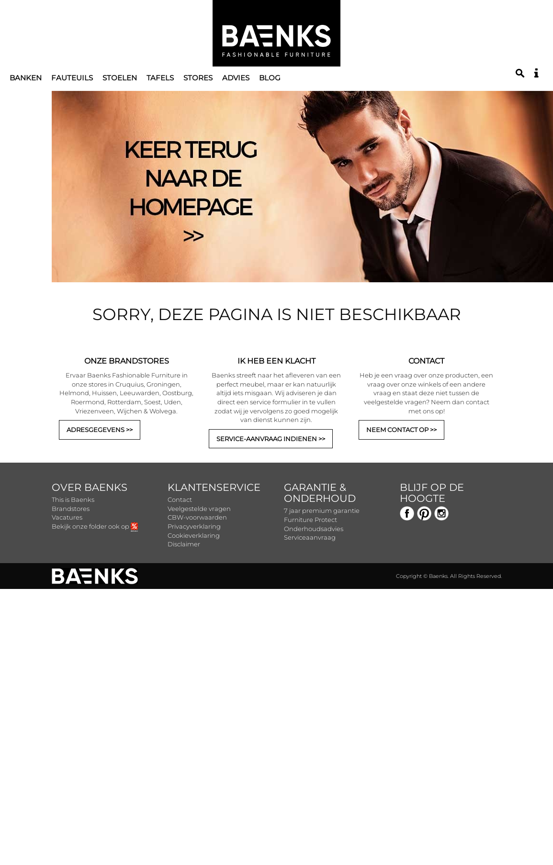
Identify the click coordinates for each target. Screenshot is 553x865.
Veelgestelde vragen (199, 508)
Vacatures (67, 517)
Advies (235, 77)
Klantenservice (214, 487)
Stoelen (119, 77)
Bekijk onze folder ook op (95, 526)
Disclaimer (184, 544)
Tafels (160, 77)
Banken (26, 77)
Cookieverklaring (194, 535)
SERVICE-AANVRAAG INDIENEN (266, 439)
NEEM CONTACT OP (397, 429)
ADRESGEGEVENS (95, 429)
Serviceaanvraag (310, 537)
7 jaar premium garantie (322, 510)
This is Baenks (73, 499)
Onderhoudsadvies (313, 528)
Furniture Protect (310, 519)
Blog (270, 77)
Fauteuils (72, 77)
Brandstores (71, 508)
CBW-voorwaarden (197, 517)
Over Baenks (89, 487)
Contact (180, 499)
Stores (198, 77)
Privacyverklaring (194, 526)
